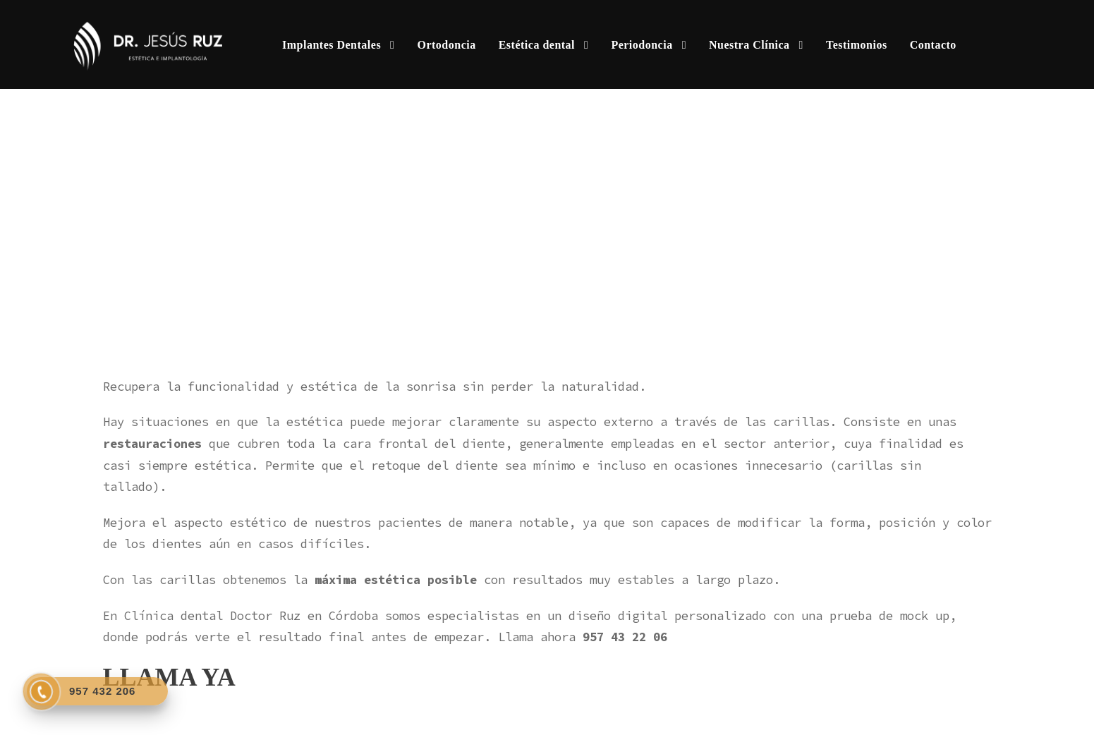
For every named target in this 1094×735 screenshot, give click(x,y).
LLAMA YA (169, 677)
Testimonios (856, 45)
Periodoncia (641, 45)
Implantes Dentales (331, 45)
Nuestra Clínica (749, 45)
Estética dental (537, 45)
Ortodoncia (446, 45)
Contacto (933, 45)
